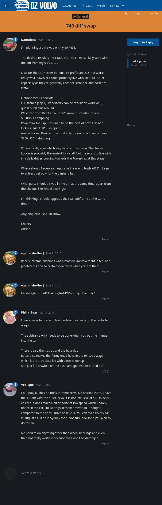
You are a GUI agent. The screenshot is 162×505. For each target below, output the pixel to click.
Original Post (136, 54)
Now (131, 125)
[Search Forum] (126, 13)
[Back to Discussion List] (5, 5)
